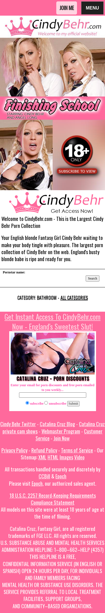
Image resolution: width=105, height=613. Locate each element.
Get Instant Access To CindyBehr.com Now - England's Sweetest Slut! (52, 321)
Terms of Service (77, 450)
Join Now (61, 438)
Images (66, 457)
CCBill (44, 476)
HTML (53, 457)
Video (79, 457)
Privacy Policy (14, 450)
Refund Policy (44, 450)
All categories (74, 297)
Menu (92, 7)
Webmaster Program (60, 431)
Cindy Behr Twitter (18, 424)
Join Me (66, 7)
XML (42, 457)
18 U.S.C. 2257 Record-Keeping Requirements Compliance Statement (53, 499)
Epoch (60, 476)
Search (92, 278)
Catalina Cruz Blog (57, 424)
